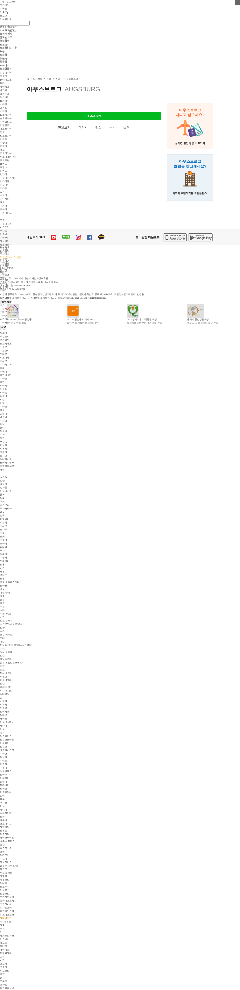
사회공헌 (4, 250)
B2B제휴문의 (7, 268)
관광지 (83, 127)
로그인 (3, 15)
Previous (5, 302)
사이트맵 (4, 275)
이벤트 (3, 8)
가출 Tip (4, 12)
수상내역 (4, 254)
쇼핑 (126, 127)
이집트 (3, 139)
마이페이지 (6, 19)
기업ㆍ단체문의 (8, 1)
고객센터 (4, 5)
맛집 (98, 127)
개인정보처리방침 (11, 257)
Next (3, 327)
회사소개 (4, 247)
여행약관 (4, 264)
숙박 (112, 127)
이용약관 (4, 261)
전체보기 (64, 127)
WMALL (4, 271)
